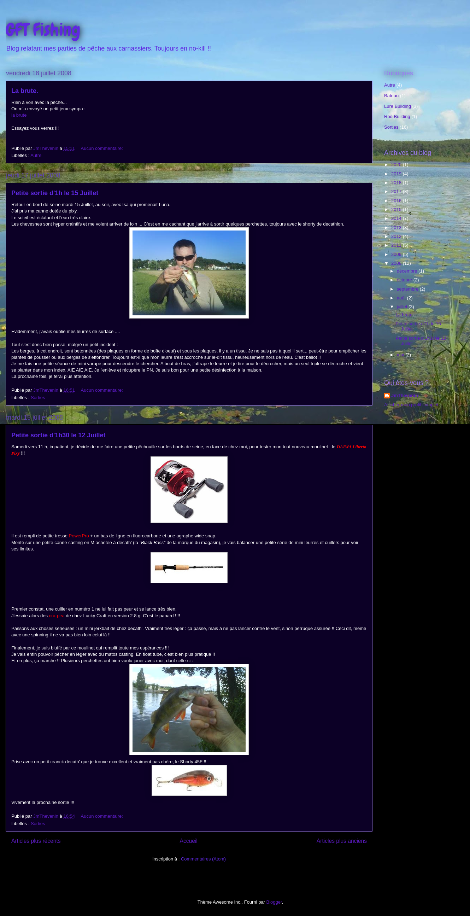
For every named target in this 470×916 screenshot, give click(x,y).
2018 (397, 182)
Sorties (38, 397)
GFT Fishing (43, 29)
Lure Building (397, 106)
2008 (397, 263)
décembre (407, 271)
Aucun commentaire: (102, 148)
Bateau (391, 95)
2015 (397, 209)
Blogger (274, 902)
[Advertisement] (416, 464)
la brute (19, 115)
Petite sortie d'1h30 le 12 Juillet (58, 435)
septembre (408, 289)
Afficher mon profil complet (411, 404)
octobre (405, 279)
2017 (397, 191)
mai (401, 354)
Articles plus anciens (342, 841)
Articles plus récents (36, 841)
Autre (35, 155)
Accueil (189, 841)
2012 (397, 236)
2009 (397, 254)
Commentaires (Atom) (203, 859)
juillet (403, 306)
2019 (397, 173)
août (402, 298)
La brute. (24, 90)
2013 (397, 227)
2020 (397, 164)
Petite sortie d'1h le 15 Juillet (54, 193)
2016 (397, 200)
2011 (397, 245)
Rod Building (397, 116)
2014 (397, 218)
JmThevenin (404, 395)
